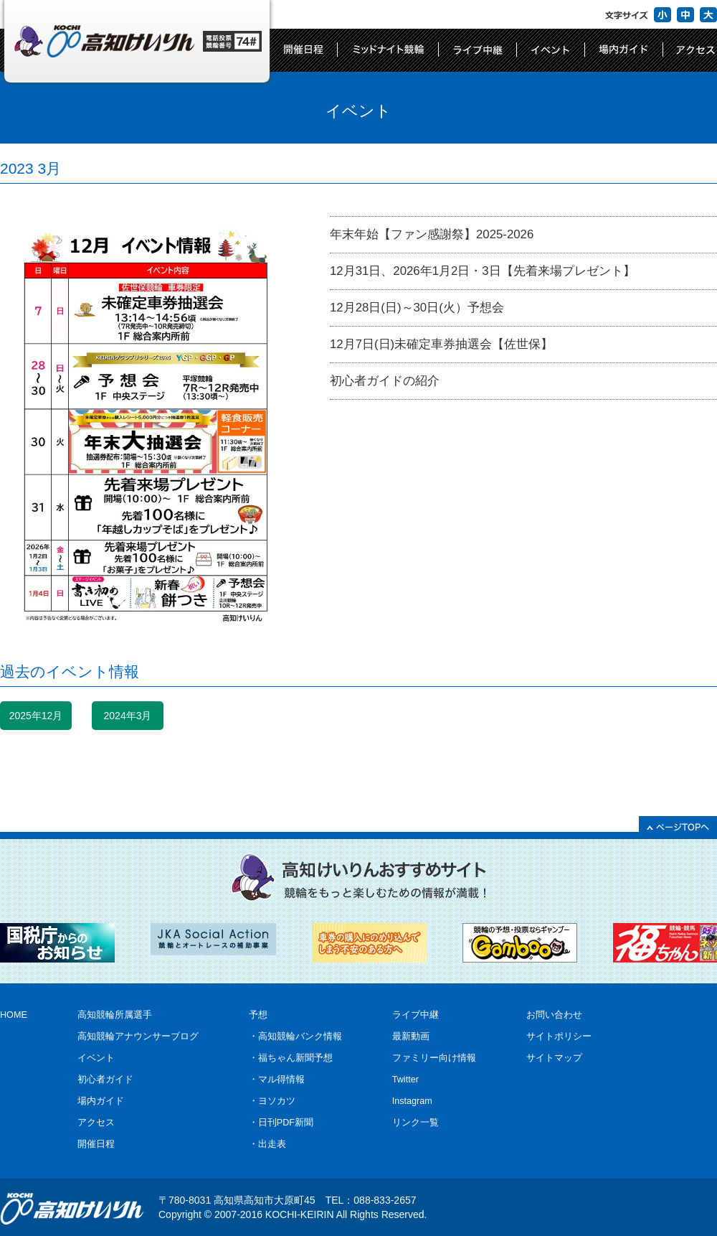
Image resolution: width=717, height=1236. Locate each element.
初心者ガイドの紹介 (385, 381)
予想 (258, 1015)
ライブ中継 (415, 1015)
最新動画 (410, 1036)
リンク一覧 (415, 1123)
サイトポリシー (559, 1036)
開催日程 (96, 1144)
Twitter (405, 1080)
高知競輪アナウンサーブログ (138, 1036)
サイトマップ (554, 1058)
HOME (13, 1015)
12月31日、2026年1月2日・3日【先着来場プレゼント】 (482, 271)
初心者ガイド (105, 1080)
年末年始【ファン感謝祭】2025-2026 (431, 234)
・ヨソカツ (272, 1101)
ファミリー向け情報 (434, 1058)
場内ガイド (100, 1101)
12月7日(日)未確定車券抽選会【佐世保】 (441, 344)
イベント (96, 1058)
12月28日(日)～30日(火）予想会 (417, 307)
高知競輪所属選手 (114, 1015)
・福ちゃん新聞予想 (291, 1058)
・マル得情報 (277, 1080)
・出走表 (267, 1144)
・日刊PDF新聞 (281, 1123)
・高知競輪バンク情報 (295, 1036)
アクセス (96, 1123)
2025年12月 (36, 715)
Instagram (412, 1101)
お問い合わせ (554, 1015)
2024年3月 (128, 715)
